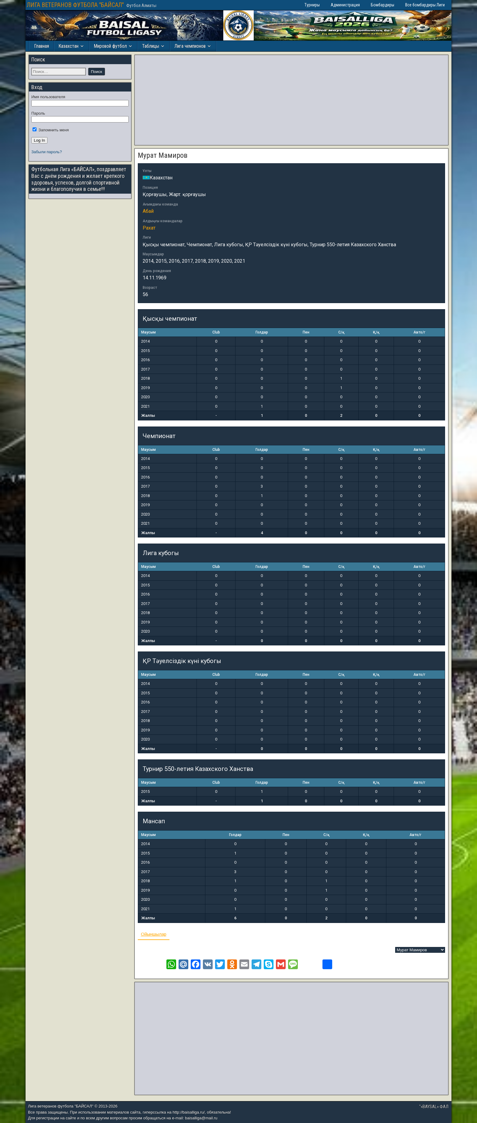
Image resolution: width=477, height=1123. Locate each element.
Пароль (38, 113)
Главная (41, 46)
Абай (148, 211)
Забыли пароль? (46, 152)
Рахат (149, 228)
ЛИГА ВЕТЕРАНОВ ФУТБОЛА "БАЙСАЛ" (75, 5)
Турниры (312, 4)
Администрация (345, 4)
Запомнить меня (51, 130)
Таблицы (150, 46)
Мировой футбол (110, 46)
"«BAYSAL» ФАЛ (433, 1106)
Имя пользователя (48, 97)
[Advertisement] (291, 100)
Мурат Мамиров (162, 155)
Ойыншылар (153, 934)
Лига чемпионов (190, 46)
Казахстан (68, 46)
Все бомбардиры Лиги (425, 4)
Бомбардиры (382, 4)
